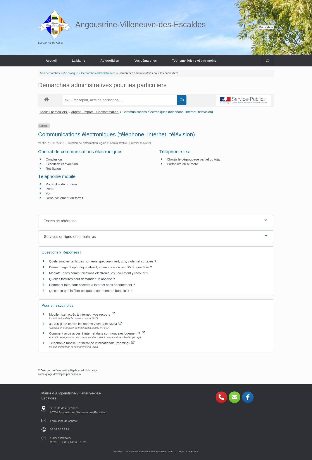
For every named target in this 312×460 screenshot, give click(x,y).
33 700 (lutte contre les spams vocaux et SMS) (85, 324)
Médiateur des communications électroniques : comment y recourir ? (98, 273)
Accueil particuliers (54, 112)
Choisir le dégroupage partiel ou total (194, 159)
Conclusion (54, 159)
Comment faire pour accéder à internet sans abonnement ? (92, 285)
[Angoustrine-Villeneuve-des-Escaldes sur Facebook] (248, 397)
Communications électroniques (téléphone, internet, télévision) (167, 112)
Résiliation (53, 168)
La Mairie (78, 60)
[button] (267, 60)
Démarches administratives (98, 73)
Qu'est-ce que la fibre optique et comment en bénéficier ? (90, 291)
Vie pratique (70, 73)
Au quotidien (109, 60)
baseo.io (76, 374)
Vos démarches (145, 60)
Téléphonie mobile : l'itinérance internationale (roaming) (91, 343)
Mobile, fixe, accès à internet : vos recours (82, 314)
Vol (48, 193)
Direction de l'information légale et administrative (69, 370)
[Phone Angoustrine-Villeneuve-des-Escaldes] (221, 397)
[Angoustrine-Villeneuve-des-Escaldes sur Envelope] (234, 397)
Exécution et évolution (62, 164)
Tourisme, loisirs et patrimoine (194, 60)
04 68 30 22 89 (59, 429)
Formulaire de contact (64, 421)
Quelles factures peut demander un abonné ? (82, 279)
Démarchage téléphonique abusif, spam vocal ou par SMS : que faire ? (100, 267)
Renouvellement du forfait (64, 198)
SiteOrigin (193, 451)
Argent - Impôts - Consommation (95, 112)
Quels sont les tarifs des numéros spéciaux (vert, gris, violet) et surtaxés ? (102, 261)
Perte (50, 189)
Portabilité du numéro (182, 164)
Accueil (51, 60)
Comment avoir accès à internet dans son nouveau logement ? (97, 333)
